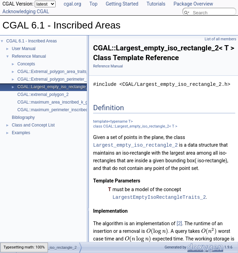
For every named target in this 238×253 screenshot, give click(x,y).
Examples (21, 132)
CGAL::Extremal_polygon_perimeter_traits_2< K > (63, 79)
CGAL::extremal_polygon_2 (42, 94)
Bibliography (23, 117)
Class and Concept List (33, 125)
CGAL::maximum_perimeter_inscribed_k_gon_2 (61, 109)
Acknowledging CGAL (25, 11)
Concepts (26, 64)
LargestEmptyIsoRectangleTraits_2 (159, 196)
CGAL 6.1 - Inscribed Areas (31, 41)
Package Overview (193, 4)
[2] (179, 223)
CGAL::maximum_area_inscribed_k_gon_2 (57, 102)
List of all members (220, 39)
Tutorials (156, 4)
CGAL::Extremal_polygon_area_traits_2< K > (59, 71)
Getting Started (122, 4)
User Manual (23, 48)
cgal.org (72, 4)
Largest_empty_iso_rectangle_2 (135, 144)
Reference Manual (29, 56)
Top (93, 4)
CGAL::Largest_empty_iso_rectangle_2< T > (58, 86)
